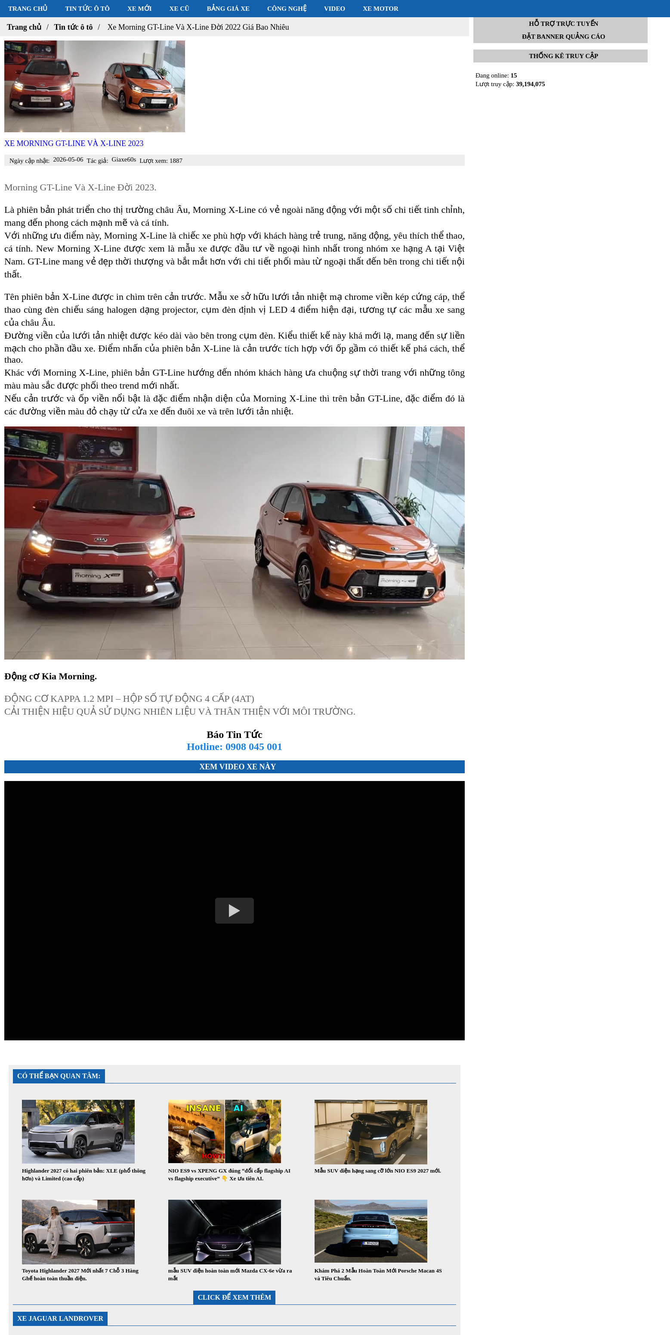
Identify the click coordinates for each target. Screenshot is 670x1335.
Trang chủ (27, 8)
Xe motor (380, 8)
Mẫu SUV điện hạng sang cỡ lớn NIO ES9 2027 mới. (378, 1170)
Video (334, 8)
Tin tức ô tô (87, 8)
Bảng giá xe (228, 8)
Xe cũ (179, 8)
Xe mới (139, 8)
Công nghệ (286, 8)
